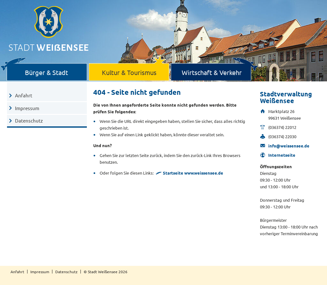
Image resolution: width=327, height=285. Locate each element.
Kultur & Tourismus (129, 72)
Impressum (27, 108)
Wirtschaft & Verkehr (212, 72)
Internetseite (281, 155)
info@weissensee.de (288, 145)
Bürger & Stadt (46, 72)
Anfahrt (23, 95)
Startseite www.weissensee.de (193, 173)
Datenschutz (29, 120)
